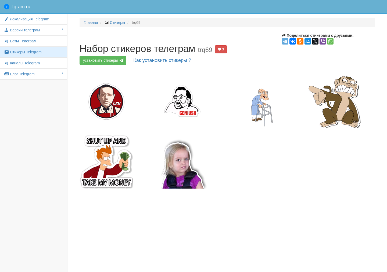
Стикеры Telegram (23, 52)
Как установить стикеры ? (162, 60)
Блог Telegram (33, 73)
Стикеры (117, 22)
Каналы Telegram (22, 63)
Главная (91, 22)
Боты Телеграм (20, 41)
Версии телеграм (33, 29)
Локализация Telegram (26, 19)
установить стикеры (103, 60)
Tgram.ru (17, 6)
